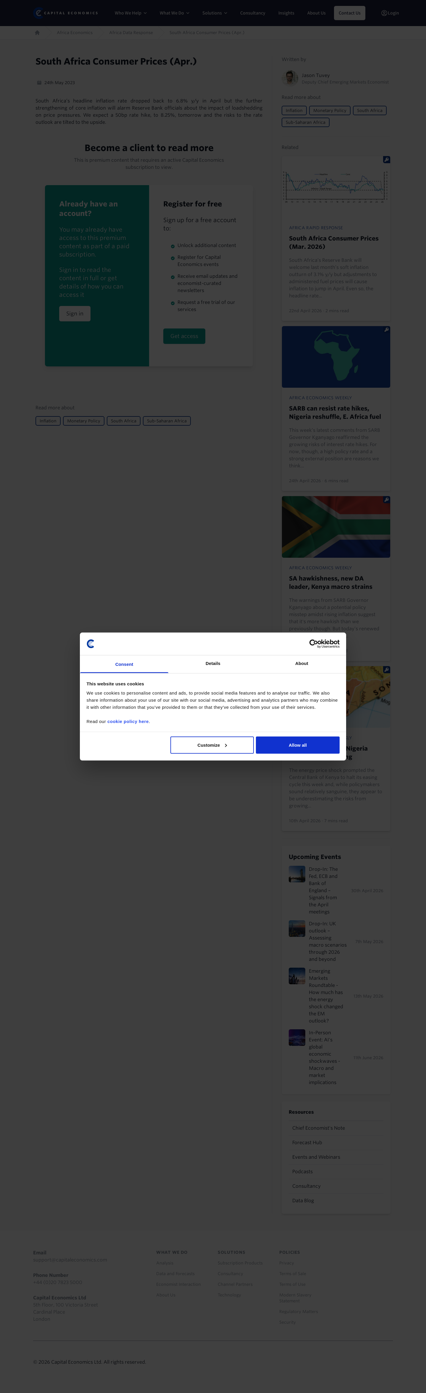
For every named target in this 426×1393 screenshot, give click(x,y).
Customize (212, 744)
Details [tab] (213, 663)
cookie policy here (128, 721)
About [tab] (301, 663)
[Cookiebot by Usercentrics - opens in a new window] (314, 643)
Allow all (298, 744)
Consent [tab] (124, 664)
